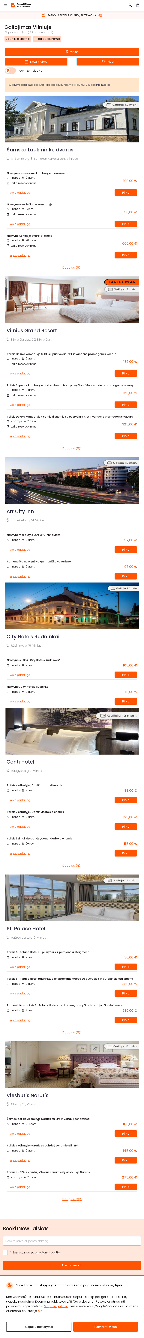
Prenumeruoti (72, 1265)
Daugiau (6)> (72, 267)
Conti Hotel (20, 761)
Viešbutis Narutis (27, 1095)
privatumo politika (48, 1252)
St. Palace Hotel (26, 928)
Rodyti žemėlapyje (30, 71)
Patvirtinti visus (105, 1326)
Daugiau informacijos (98, 84)
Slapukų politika (56, 1306)
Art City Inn (20, 511)
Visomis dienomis (18, 39)
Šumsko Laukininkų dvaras (40, 149)
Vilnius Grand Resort (32, 330)
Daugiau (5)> (72, 448)
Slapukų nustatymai (39, 1326)
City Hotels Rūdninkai (33, 636)
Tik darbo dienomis (47, 39)
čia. (40, 1311)
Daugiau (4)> (72, 865)
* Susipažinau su (35, 1252)
